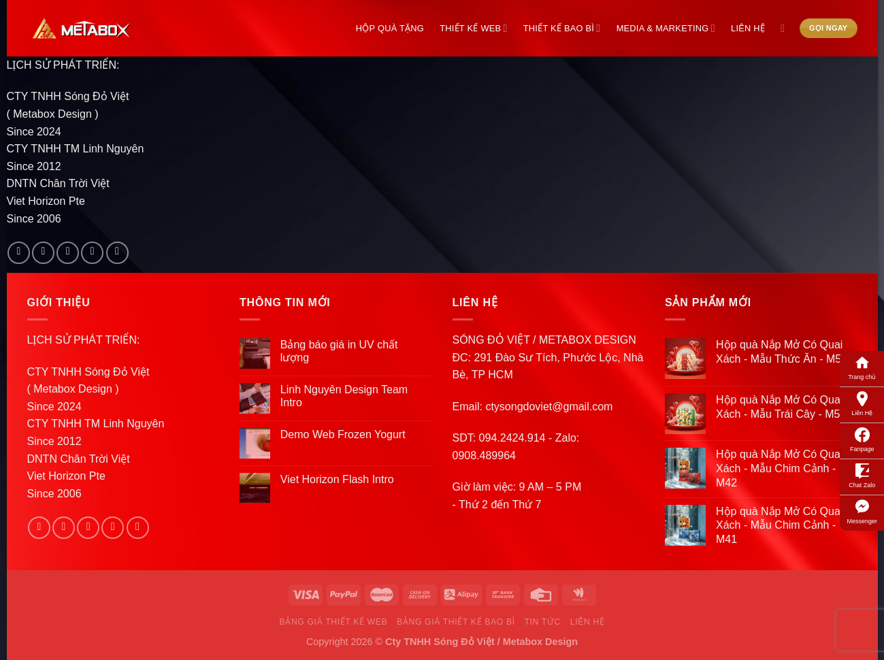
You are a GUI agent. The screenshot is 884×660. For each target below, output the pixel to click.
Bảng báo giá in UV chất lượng (339, 351)
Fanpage (862, 438)
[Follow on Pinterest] (117, 253)
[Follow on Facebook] (18, 253)
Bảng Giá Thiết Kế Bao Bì (456, 622)
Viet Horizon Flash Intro (337, 479)
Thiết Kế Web (473, 28)
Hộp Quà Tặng (390, 28)
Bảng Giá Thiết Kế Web (334, 622)
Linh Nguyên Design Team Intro (344, 396)
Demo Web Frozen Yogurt (343, 434)
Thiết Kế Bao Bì (562, 28)
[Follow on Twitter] (67, 253)
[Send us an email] (92, 253)
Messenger (862, 511)
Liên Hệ (861, 402)
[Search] (786, 28)
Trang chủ (862, 366)
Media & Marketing (666, 28)
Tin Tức (542, 622)
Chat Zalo (862, 475)
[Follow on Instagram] (43, 253)
